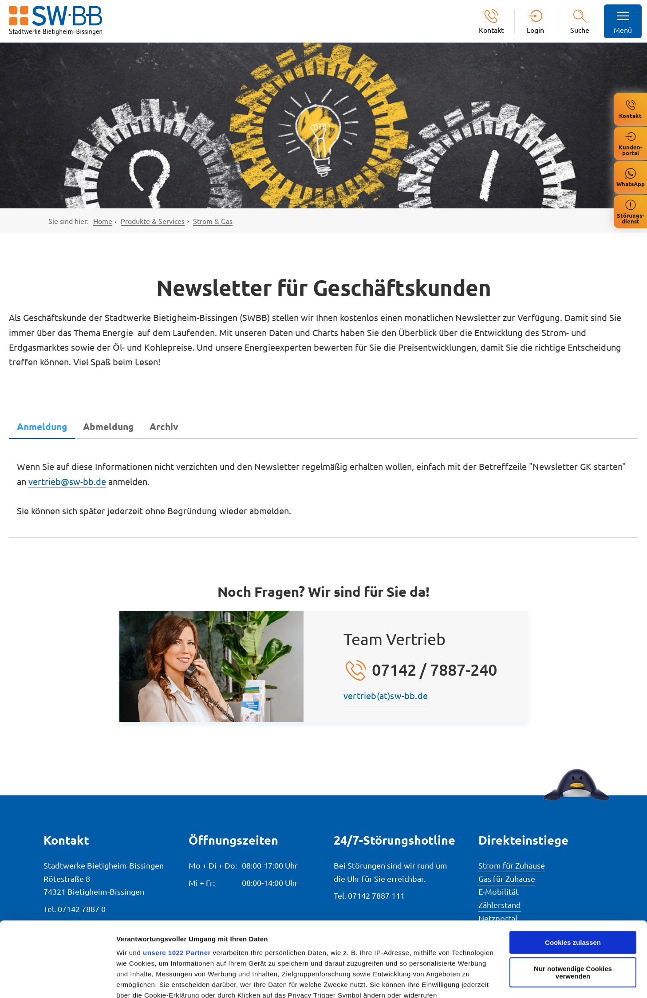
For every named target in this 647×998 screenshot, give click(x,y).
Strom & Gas (213, 220)
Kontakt (491, 29)
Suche (579, 29)
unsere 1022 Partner (177, 882)
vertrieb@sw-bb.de (67, 481)
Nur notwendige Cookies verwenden (573, 902)
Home (102, 220)
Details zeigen (138, 980)
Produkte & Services (153, 220)
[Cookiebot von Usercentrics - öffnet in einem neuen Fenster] (57, 980)
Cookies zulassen (573, 872)
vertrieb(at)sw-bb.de (385, 695)
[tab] (42, 426)
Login (535, 29)
